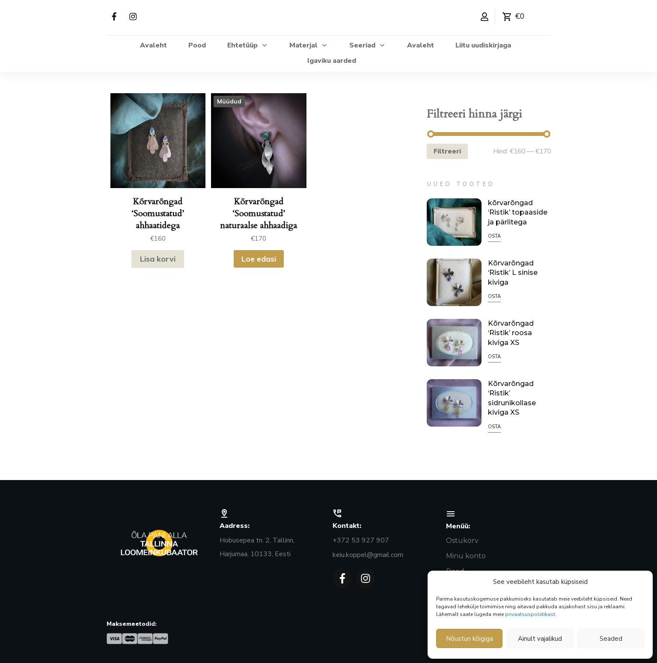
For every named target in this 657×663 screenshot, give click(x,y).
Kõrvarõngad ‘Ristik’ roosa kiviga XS (511, 333)
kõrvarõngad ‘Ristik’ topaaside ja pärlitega (517, 212)
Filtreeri (447, 151)
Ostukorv (462, 540)
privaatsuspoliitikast (530, 614)
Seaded (611, 638)
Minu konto (466, 556)
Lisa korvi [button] (157, 259)
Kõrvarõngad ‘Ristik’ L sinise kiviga (513, 272)
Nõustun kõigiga (469, 638)
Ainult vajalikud (540, 638)
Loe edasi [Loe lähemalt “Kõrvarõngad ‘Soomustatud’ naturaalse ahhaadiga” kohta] (258, 259)
